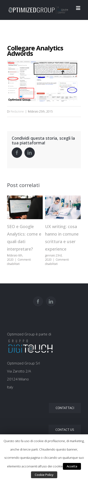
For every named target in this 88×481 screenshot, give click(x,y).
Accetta (72, 466)
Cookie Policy (44, 475)
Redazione (17, 111)
